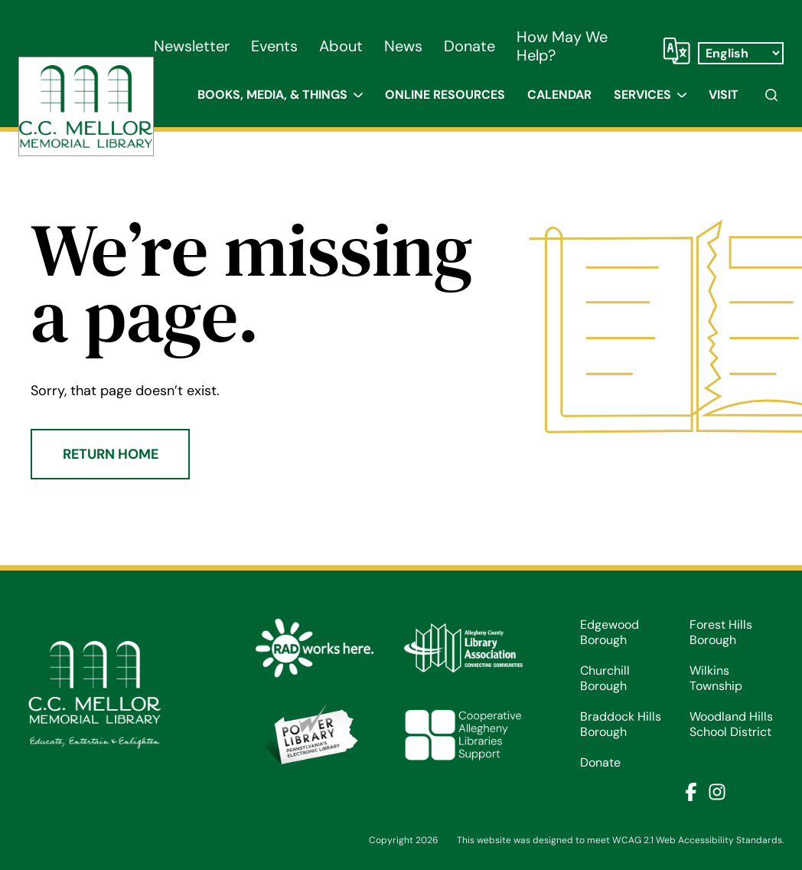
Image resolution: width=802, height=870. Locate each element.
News (403, 46)
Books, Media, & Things (272, 95)
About (341, 46)
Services (642, 95)
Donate (469, 46)
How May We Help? (562, 46)
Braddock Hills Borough (620, 724)
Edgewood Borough (609, 632)
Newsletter (192, 46)
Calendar (559, 95)
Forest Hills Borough (721, 632)
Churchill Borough (605, 678)
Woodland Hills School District (731, 724)
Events (274, 46)
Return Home (110, 454)
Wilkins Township (716, 678)
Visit (723, 95)
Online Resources (445, 95)
